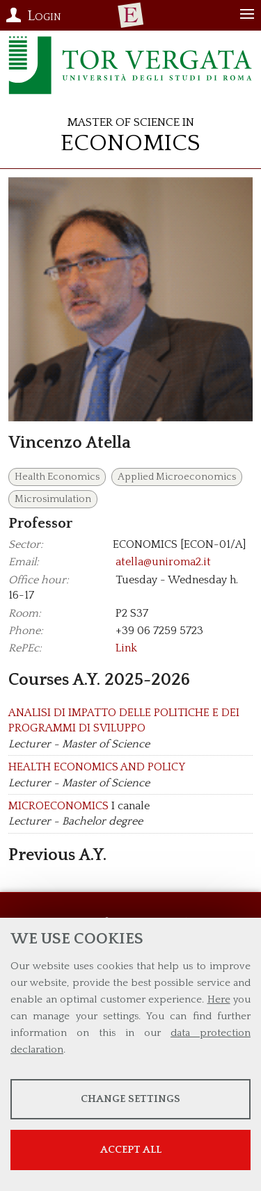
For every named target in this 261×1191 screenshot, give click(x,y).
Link (126, 648)
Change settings (130, 1099)
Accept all (130, 1150)
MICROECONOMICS (58, 806)
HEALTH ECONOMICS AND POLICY (96, 767)
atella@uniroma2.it (163, 562)
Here (218, 999)
